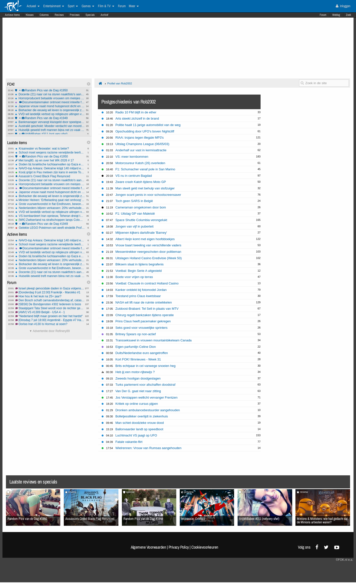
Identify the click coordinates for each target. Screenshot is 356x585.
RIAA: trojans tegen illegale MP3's (139, 137)
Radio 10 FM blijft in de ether (135, 112)
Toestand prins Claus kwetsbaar (138, 296)
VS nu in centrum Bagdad (133, 176)
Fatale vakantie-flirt (128, 442)
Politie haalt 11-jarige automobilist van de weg (148, 125)
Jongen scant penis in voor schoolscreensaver (148, 195)
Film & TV (106, 6)
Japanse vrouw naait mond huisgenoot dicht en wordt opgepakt (50, 106)
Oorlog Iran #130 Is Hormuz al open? (50, 324)
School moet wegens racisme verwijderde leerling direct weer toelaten (50, 152)
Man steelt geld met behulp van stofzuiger (145, 188)
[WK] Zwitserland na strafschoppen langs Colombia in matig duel (50, 219)
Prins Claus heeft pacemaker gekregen (143, 321)
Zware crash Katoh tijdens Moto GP (140, 182)
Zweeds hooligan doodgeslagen (138, 378)
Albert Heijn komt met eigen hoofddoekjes (145, 239)
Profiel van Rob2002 (119, 83)
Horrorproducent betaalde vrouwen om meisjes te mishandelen (50, 98)
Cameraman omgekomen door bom (140, 207)
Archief (104, 15)
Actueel (33, 6)
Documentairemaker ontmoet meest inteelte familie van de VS (50, 102)
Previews (75, 15)
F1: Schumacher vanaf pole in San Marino (145, 169)
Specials (90, 15)
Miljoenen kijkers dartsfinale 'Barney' (141, 232)
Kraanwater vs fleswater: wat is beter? (50, 148)
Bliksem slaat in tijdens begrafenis (139, 264)
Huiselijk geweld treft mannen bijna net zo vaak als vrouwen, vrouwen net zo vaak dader (50, 129)
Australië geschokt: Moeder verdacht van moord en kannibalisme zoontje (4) (50, 126)
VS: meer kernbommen (131, 156)
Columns (44, 15)
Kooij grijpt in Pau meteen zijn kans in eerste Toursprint (50, 172)
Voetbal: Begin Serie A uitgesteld (138, 271)
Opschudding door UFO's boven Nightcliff (144, 131)
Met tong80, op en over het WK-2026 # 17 (50, 160)
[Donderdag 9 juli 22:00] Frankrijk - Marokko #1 (50, 292)
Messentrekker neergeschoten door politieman (148, 252)
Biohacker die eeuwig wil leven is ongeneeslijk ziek (50, 110)
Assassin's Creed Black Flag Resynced (50, 176)
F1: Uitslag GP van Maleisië (135, 213)
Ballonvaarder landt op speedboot (139, 429)
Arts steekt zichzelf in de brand (137, 118)
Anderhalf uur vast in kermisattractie (141, 150)
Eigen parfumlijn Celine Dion (135, 347)
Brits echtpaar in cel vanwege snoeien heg (145, 366)
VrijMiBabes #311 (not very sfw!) (50, 133)
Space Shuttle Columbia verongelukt (141, 220)
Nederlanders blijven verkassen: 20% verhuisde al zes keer (50, 207)
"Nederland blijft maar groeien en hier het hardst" (50, 316)
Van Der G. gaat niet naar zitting (138, 391)
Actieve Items (12, 15)
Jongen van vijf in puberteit (134, 226)
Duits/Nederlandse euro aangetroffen (141, 353)
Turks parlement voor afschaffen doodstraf (145, 384)
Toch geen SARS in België (134, 201)
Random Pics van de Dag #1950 (50, 90)
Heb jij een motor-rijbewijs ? (135, 372)
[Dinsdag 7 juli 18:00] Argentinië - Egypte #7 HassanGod (50, 320)
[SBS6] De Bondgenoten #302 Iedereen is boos (50, 304)
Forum (323, 15)
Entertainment (53, 6)
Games (88, 6)
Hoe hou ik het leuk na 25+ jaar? (50, 296)
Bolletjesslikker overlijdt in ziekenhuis (141, 416)
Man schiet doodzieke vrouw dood (139, 423)
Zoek (348, 15)
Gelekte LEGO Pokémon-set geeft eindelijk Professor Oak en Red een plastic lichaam (50, 227)
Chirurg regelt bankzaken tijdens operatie (144, 315)
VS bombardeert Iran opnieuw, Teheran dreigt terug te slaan (50, 215)
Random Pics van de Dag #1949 (50, 118)
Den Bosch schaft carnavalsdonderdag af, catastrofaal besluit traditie (50, 300)
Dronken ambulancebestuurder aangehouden (147, 410)
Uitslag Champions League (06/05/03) (142, 144)
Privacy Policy (179, 547)
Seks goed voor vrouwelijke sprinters (141, 328)
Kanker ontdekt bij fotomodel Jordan (141, 290)
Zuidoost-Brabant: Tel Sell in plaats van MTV (146, 308)
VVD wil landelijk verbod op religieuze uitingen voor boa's (50, 114)
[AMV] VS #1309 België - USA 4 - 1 (50, 312)
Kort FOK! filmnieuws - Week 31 (138, 359)
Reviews (59, 15)
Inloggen (343, 6)
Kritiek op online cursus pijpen (136, 404)
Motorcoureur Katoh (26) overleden (140, 163)
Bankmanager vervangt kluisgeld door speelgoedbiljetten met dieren (50, 122)
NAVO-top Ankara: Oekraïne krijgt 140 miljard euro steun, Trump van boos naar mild (50, 168)
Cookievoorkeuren (204, 547)
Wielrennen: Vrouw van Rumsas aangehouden (148, 448)
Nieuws (30, 15)
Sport (73, 6)
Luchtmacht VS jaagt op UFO (136, 435)
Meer (134, 6)
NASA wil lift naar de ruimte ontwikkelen (143, 302)
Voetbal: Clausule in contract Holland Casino (147, 283)
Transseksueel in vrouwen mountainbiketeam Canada (153, 340)
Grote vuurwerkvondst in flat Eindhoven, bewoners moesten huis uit (50, 204)
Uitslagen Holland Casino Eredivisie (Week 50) (148, 258)
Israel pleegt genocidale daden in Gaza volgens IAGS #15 (50, 288)
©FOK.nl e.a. (344, 559)
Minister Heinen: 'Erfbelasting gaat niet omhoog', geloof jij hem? (50, 200)
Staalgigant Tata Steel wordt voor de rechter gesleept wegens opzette (50, 308)
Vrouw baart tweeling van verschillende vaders (148, 245)
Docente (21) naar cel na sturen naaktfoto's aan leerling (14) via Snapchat (50, 94)
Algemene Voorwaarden (148, 547)
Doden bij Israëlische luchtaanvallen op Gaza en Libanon (50, 164)
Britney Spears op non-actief (135, 334)
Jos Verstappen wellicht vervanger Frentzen (146, 397)
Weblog (336, 15)
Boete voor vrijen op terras (134, 277)
